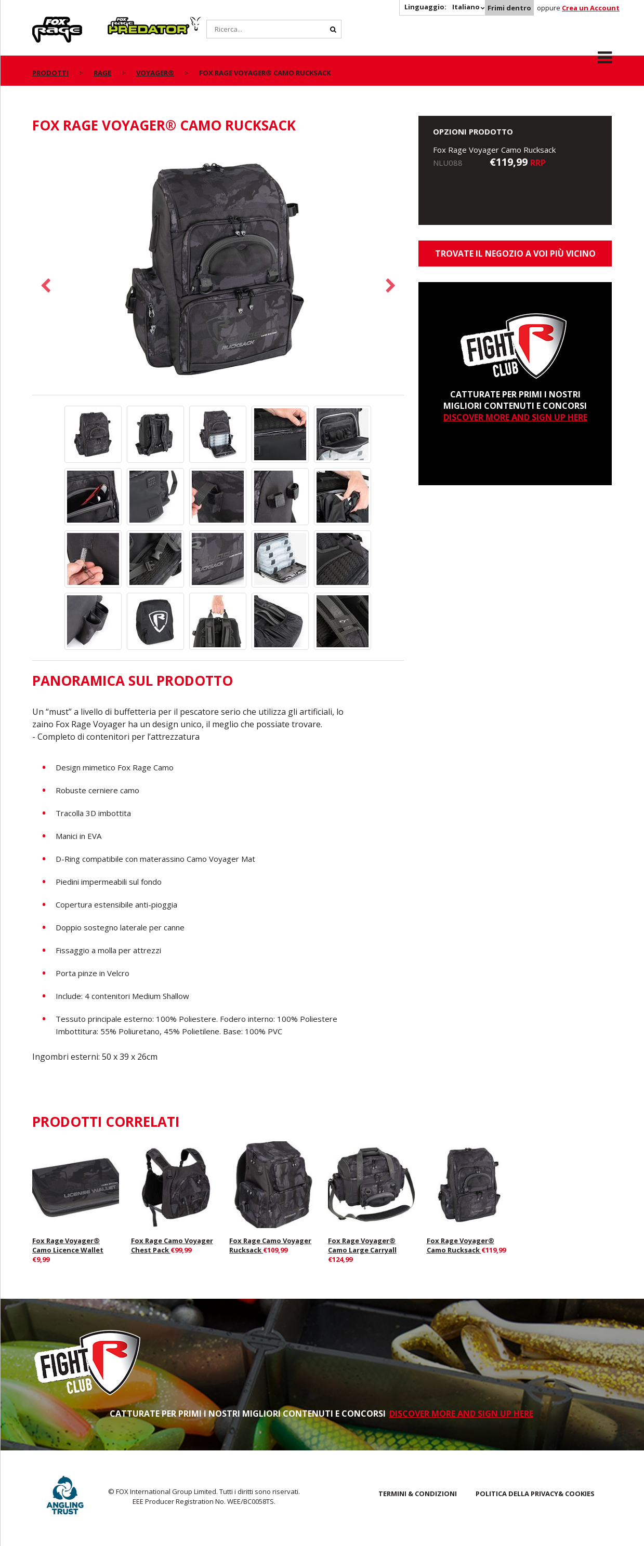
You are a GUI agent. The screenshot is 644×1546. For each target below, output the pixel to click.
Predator (125, 22)
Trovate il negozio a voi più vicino (515, 253)
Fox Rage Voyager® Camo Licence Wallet (67, 1245)
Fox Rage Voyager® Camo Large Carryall (362, 1245)
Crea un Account (591, 7)
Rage (42, 22)
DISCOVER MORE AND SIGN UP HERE (515, 417)
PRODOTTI (50, 72)
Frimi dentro (509, 7)
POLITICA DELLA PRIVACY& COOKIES (535, 1493)
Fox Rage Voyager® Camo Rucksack (460, 1245)
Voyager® (155, 72)
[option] (218, 270)
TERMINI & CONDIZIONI (417, 1493)
